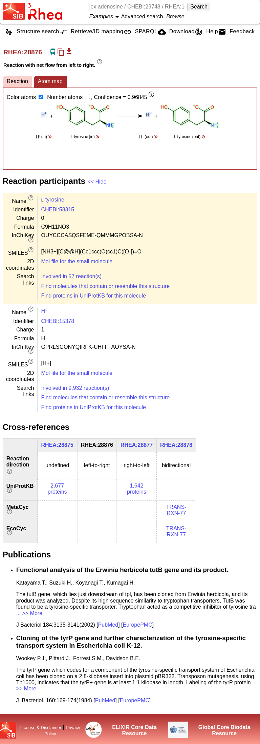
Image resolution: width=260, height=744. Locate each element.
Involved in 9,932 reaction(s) (75, 388)
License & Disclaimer (40, 727)
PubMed (108, 625)
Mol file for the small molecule (76, 261)
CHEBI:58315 (57, 209)
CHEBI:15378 (57, 321)
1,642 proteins (136, 489)
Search (199, 6)
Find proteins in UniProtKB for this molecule (93, 296)
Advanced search (142, 16)
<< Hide (96, 182)
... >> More (29, 613)
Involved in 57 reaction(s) (71, 276)
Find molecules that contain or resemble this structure (105, 286)
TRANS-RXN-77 (176, 510)
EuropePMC (137, 625)
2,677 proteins (57, 489)
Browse (175, 16)
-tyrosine (52, 200)
